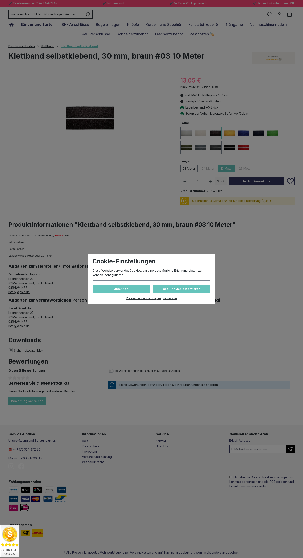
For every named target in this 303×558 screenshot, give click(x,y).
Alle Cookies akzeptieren (181, 289)
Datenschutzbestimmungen (143, 298)
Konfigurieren (114, 275)
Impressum (170, 298)
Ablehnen (121, 289)
